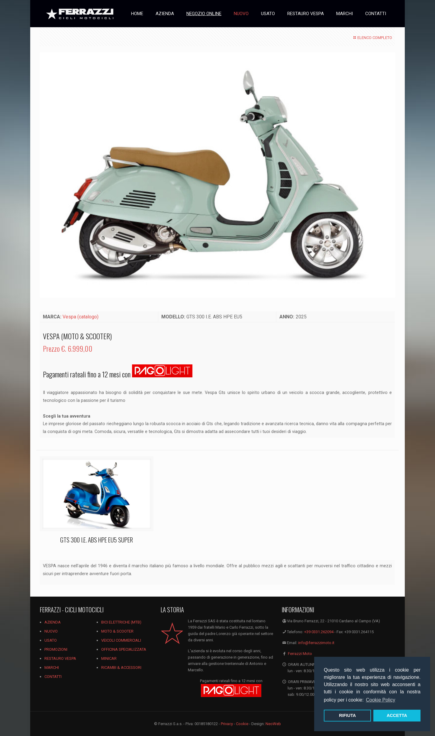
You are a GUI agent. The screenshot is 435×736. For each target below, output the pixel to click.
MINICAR (109, 658)
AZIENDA (52, 622)
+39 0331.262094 (319, 632)
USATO (50, 640)
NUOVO (51, 631)
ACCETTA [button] (397, 715)
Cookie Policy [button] (380, 699)
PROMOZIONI (55, 649)
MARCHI (51, 667)
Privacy (227, 723)
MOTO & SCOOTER (117, 631)
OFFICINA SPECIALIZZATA (123, 649)
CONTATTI (53, 676)
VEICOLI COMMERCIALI (121, 640)
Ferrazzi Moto (300, 653)
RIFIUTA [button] (347, 715)
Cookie (242, 723)
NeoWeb (273, 723)
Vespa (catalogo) (80, 317)
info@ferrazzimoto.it (316, 642)
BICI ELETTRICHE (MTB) (121, 622)
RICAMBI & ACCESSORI (121, 667)
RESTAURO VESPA (60, 658)
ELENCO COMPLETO (372, 37)
